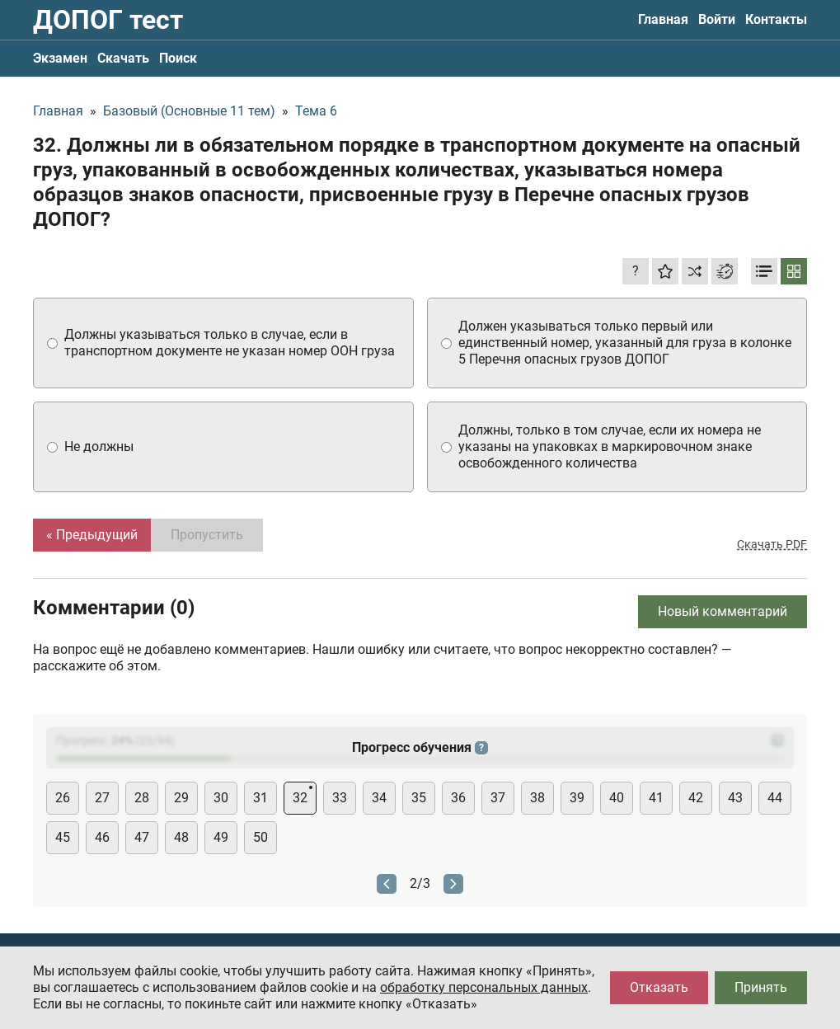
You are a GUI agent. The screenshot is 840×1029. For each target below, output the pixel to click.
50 (260, 837)
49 (221, 837)
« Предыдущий (92, 535)
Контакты (776, 19)
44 (774, 798)
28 (141, 798)
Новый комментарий (722, 611)
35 (418, 798)
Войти (716, 19)
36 (458, 798)
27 (102, 798)
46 (102, 837)
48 (181, 837)
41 (656, 798)
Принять (760, 987)
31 (260, 798)
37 (497, 798)
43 (735, 798)
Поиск (178, 58)
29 (181, 798)
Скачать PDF (772, 544)
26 (62, 798)
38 (537, 798)
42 (695, 798)
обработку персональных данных (484, 987)
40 (616, 798)
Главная (663, 19)
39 (577, 798)
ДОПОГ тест (108, 19)
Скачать (123, 58)
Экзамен (60, 58)
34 (379, 798)
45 (62, 837)
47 (141, 837)
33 (339, 798)
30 (221, 798)
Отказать (659, 987)
